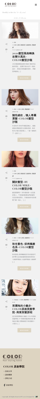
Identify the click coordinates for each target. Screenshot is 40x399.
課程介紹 (8, 378)
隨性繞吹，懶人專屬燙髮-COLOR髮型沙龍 (24, 118)
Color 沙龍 (17, 45)
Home (16, 18)
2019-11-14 (19, 178)
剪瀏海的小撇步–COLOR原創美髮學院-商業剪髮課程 (23, 309)
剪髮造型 (22, 45)
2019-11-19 (15, 111)
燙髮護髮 (27, 109)
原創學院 (8, 385)
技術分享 (8, 371)
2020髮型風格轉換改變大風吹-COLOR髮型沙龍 (23, 56)
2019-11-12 (15, 240)
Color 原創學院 (24, 300)
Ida (15, 42)
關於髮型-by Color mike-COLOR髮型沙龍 (22, 185)
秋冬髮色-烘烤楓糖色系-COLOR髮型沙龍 (23, 247)
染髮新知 (28, 45)
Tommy (16, 300)
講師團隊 (8, 375)
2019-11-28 (19, 50)
